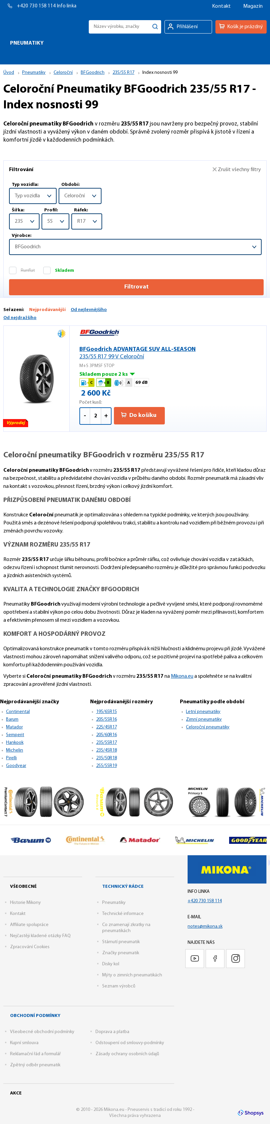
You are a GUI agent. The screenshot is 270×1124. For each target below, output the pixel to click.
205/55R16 (106, 719)
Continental (18, 711)
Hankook (14, 742)
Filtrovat (136, 287)
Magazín (253, 6)
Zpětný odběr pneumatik (35, 1065)
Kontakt (221, 6)
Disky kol (110, 964)
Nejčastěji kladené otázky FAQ (40, 935)
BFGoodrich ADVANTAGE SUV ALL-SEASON (167, 353)
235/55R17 (106, 742)
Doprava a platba (112, 1031)
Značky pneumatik (120, 953)
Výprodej (16, 424)
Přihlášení (187, 27)
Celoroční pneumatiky (207, 727)
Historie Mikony (25, 902)
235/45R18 (106, 750)
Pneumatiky (114, 902)
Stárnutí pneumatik (121, 941)
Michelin (14, 750)
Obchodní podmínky (35, 1015)
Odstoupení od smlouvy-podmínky (129, 1042)
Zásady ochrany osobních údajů (127, 1054)
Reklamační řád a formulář (35, 1054)
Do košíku (138, 415)
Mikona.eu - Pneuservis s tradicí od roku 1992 (38, 27)
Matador (14, 727)
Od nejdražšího (20, 317)
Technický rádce (123, 886)
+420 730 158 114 (37, 6)
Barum (12, 719)
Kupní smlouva (24, 1042)
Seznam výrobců (118, 986)
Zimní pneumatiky (204, 719)
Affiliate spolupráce (29, 924)
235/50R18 (106, 758)
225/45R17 (106, 727)
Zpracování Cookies (30, 947)
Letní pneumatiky (203, 711)
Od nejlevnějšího (89, 309)
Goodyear (16, 765)
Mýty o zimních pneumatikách (132, 975)
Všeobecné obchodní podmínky (42, 1031)
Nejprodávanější (47, 309)
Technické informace (123, 913)
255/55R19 (106, 765)
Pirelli (11, 758)
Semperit (15, 734)
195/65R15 (106, 711)
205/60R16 (106, 734)
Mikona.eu (182, 676)
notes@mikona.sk (205, 926)
